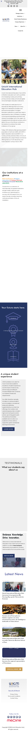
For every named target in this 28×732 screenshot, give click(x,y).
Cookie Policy (14, 698)
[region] (14, 45)
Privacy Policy (14, 694)
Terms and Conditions (14, 696)
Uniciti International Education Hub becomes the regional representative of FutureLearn (13, 661)
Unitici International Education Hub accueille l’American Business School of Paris (13, 640)
